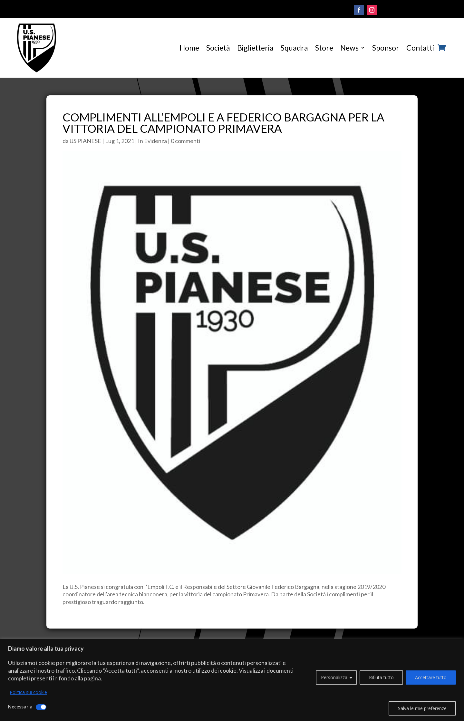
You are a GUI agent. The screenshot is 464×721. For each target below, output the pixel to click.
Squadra (294, 47)
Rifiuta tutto (381, 677)
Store (324, 47)
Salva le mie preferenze (422, 708)
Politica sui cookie (28, 692)
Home (189, 47)
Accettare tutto (431, 677)
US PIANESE (85, 140)
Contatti (420, 47)
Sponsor (385, 47)
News (349, 47)
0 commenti (185, 140)
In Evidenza (152, 140)
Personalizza (334, 677)
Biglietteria (255, 47)
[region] (232, 680)
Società (218, 47)
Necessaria (20, 707)
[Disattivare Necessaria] (41, 707)
